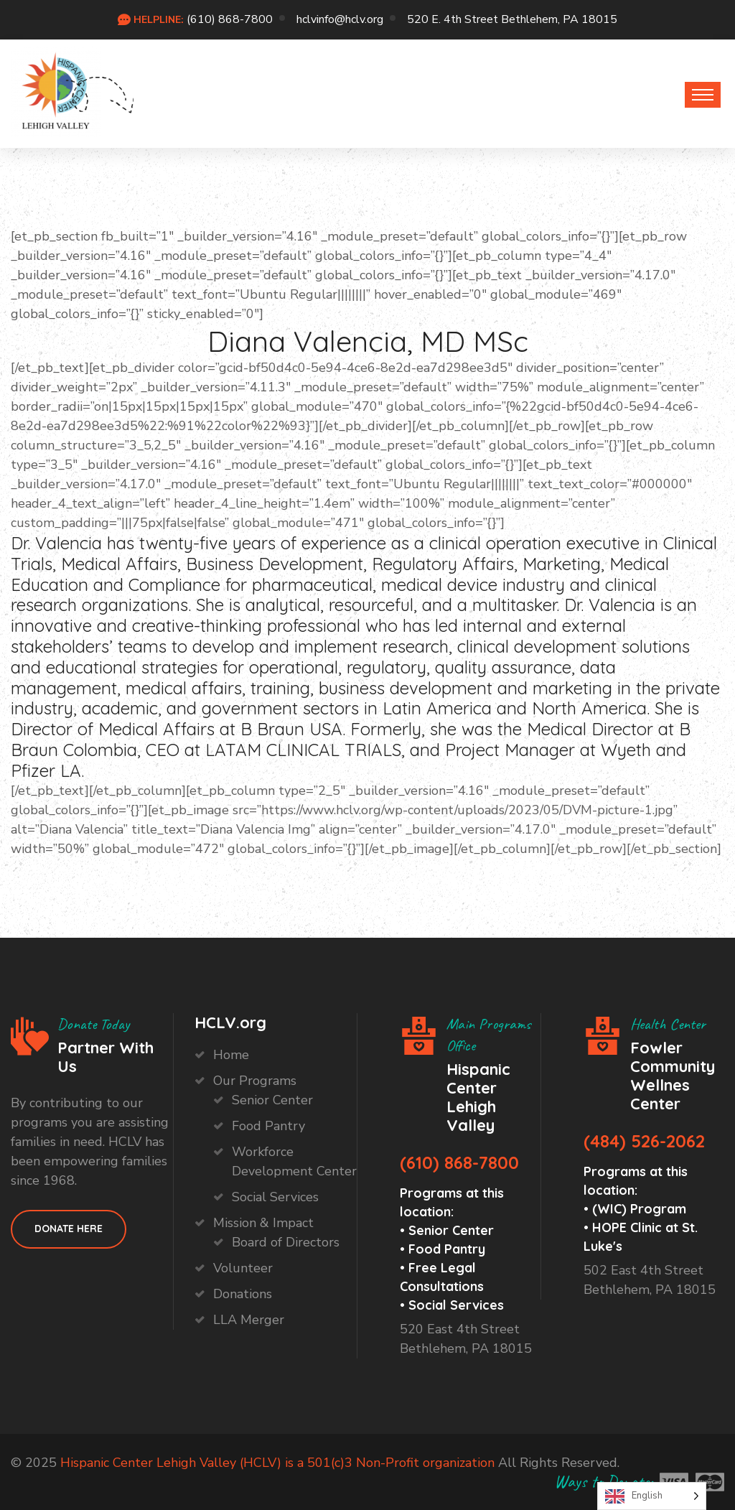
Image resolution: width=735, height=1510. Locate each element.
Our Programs (254, 1080)
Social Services (275, 1197)
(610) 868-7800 (230, 19)
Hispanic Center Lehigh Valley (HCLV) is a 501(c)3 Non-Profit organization (277, 1462)
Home (231, 1054)
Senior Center (272, 1100)
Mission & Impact (263, 1222)
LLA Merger (248, 1319)
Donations (242, 1293)
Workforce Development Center (294, 1161)
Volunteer (243, 1268)
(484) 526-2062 (644, 1141)
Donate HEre (68, 1228)
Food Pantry (268, 1125)
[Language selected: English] (651, 1496)
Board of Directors (286, 1242)
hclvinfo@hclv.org (339, 19)
